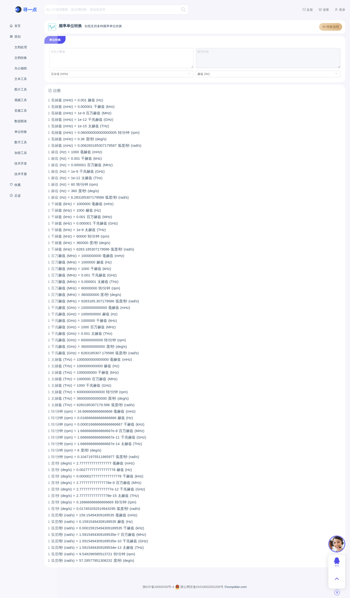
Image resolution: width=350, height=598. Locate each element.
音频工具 (20, 110)
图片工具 (20, 89)
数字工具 (20, 142)
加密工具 (20, 153)
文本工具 (20, 79)
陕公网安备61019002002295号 (208, 586)
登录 (340, 9)
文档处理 (20, 47)
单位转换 (20, 132)
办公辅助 (20, 68)
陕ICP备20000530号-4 (168, 586)
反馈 (307, 9)
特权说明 (330, 26)
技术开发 (20, 163)
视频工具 (20, 100)
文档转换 (20, 58)
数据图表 (20, 121)
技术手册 (20, 174)
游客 (324, 9)
